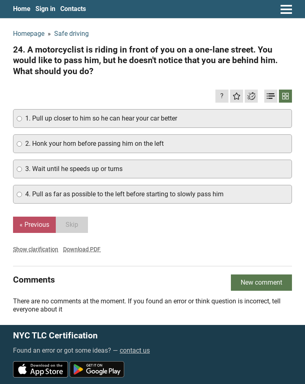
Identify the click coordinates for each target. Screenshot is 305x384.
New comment (261, 282)
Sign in (45, 9)
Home (22, 9)
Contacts (73, 9)
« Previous (34, 224)
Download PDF (82, 249)
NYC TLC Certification (55, 335)
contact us (135, 350)
